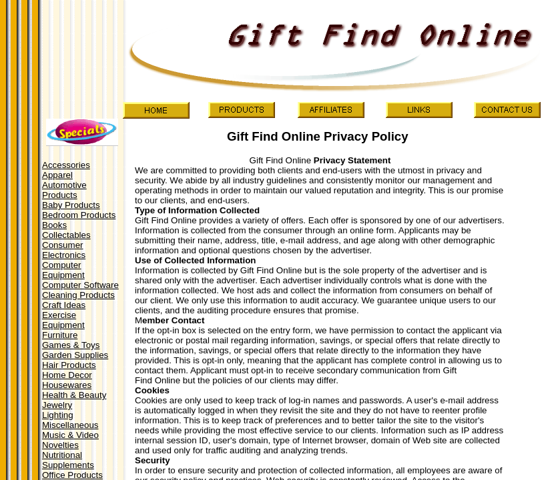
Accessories (66, 165)
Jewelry (57, 405)
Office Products (72, 475)
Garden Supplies (75, 355)
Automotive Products (64, 190)
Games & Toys (70, 345)
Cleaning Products (78, 295)
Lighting (57, 415)
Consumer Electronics (63, 250)
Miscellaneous (70, 425)
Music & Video (70, 435)
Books (54, 225)
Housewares (66, 385)
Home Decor (67, 375)
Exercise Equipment (63, 320)
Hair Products (69, 365)
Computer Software (80, 285)
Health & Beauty (74, 395)
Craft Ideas (63, 305)
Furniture (59, 335)
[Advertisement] (81, 54)
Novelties (60, 445)
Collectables (66, 235)
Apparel (57, 175)
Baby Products (71, 205)
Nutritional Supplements (68, 460)
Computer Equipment (63, 270)
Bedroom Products (78, 215)
